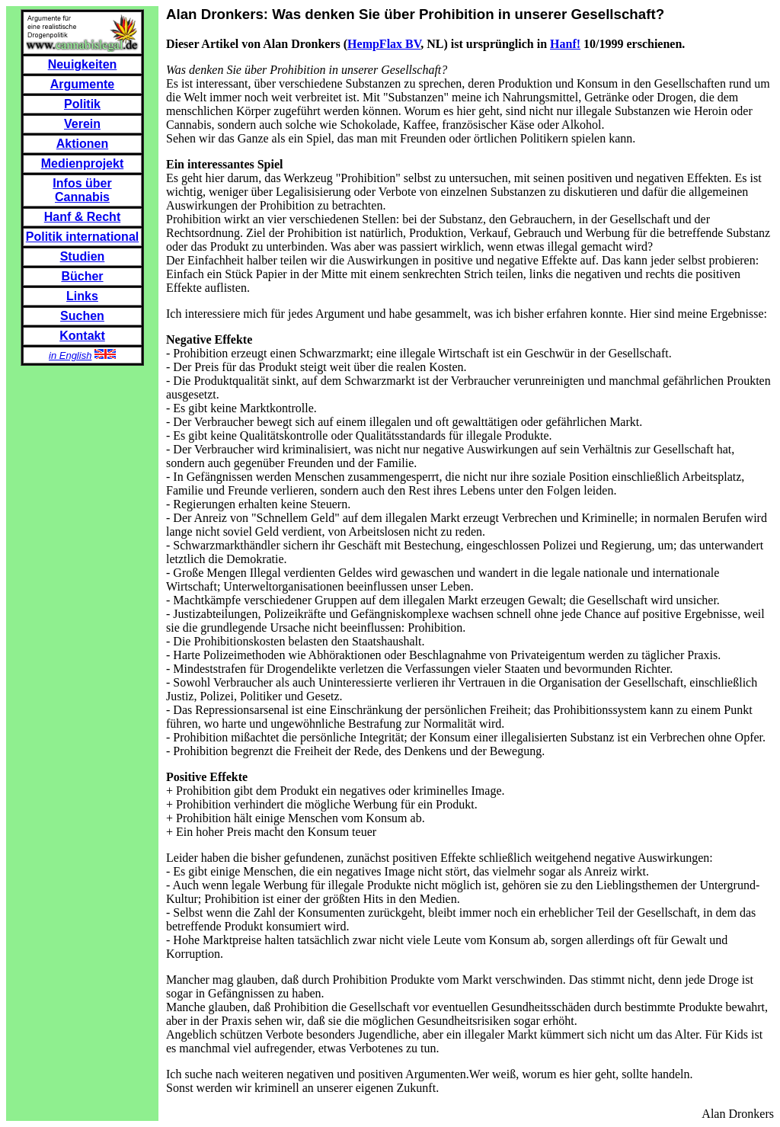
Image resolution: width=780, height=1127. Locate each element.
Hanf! (565, 43)
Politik (82, 104)
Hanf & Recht (82, 216)
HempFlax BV (383, 43)
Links (82, 296)
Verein (82, 123)
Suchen (82, 315)
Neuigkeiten (82, 64)
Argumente (82, 84)
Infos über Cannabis (82, 190)
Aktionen (82, 143)
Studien (82, 256)
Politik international (82, 236)
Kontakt (82, 335)
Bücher (82, 276)
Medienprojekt (82, 163)
